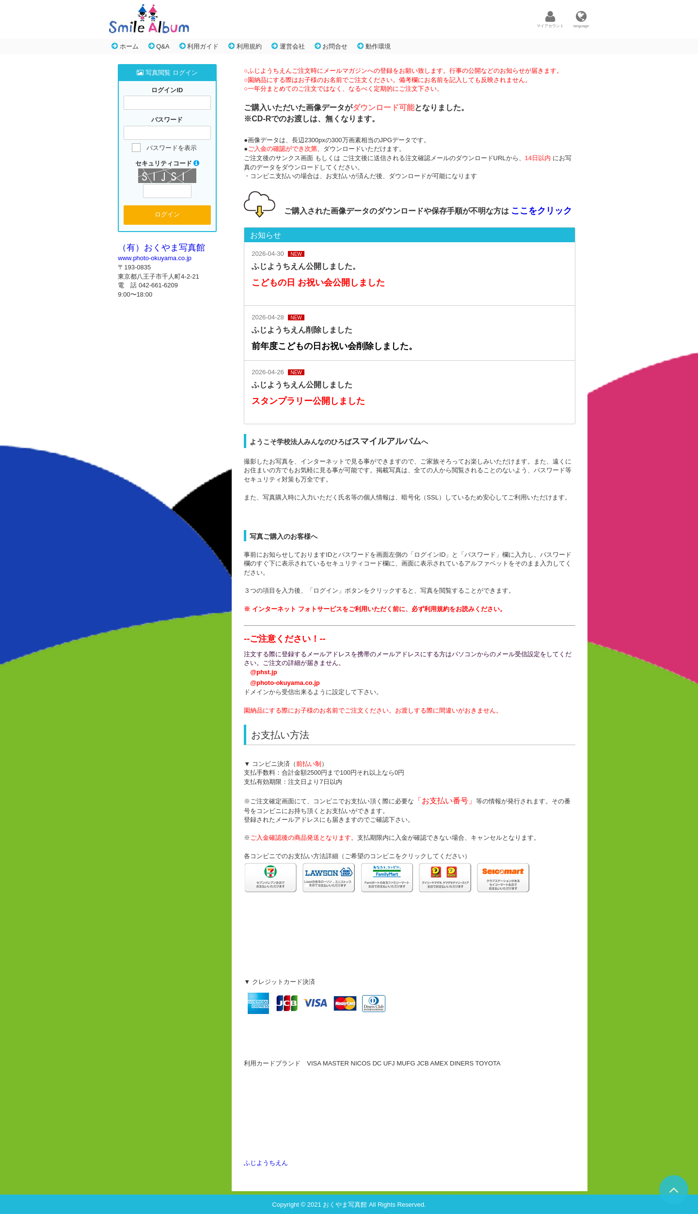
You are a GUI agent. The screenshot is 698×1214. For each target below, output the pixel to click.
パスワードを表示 (171, 147)
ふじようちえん (266, 1162)
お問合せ (331, 46)
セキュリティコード (167, 163)
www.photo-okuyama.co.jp (154, 258)
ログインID (167, 90)
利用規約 (245, 46)
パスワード (167, 120)
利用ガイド (199, 46)
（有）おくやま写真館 (161, 247)
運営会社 (288, 46)
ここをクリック (541, 211)
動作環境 (374, 46)
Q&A (159, 46)
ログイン (167, 214)
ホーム (125, 46)
